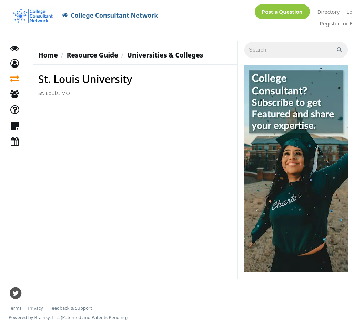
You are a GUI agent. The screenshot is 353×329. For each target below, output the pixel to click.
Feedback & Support (71, 308)
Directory (328, 11)
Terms (15, 308)
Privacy (35, 308)
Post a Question (282, 11)
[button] (14, 64)
